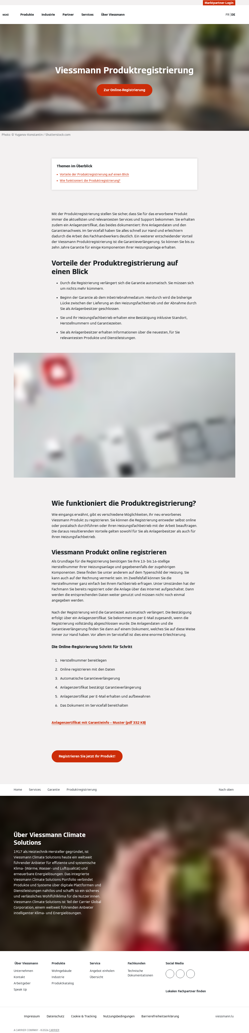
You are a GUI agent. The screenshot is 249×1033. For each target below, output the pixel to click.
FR (227, 15)
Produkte (27, 15)
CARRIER (54, 1030)
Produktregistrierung (82, 790)
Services (87, 15)
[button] (227, 790)
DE (233, 15)
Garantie (54, 790)
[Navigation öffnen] (6, 15)
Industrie (48, 15)
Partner (68, 15)
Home (18, 790)
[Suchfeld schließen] (218, 14)
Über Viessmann (113, 15)
